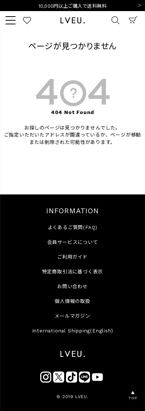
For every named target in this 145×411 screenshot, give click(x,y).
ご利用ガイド (72, 257)
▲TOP (132, 395)
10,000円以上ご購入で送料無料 (72, 6)
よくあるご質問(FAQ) (73, 227)
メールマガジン (72, 316)
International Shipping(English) (72, 331)
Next (139, 6)
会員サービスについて (72, 242)
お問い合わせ (72, 286)
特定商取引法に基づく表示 (72, 271)
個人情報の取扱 (72, 301)
